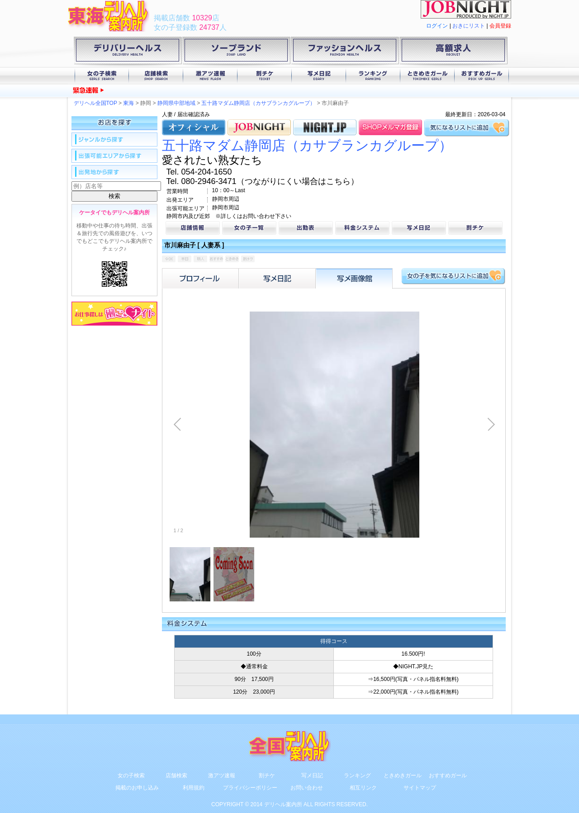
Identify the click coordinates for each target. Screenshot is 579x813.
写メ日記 (319, 76)
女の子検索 (102, 76)
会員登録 (500, 26)
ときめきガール (427, 76)
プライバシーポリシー (250, 788)
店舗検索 (156, 76)
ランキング (373, 76)
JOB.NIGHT (259, 127)
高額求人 (453, 52)
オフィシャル (193, 127)
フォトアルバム (354, 278)
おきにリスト (468, 26)
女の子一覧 (249, 228)
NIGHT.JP (324, 127)
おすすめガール (482, 76)
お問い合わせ (306, 788)
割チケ (264, 76)
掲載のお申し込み (137, 788)
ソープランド (236, 52)
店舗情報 (193, 228)
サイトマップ (419, 788)
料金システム (362, 228)
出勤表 (306, 228)
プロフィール (200, 278)
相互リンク (363, 788)
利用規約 (193, 788)
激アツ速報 (210, 76)
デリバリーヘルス (127, 52)
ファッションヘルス (344, 52)
